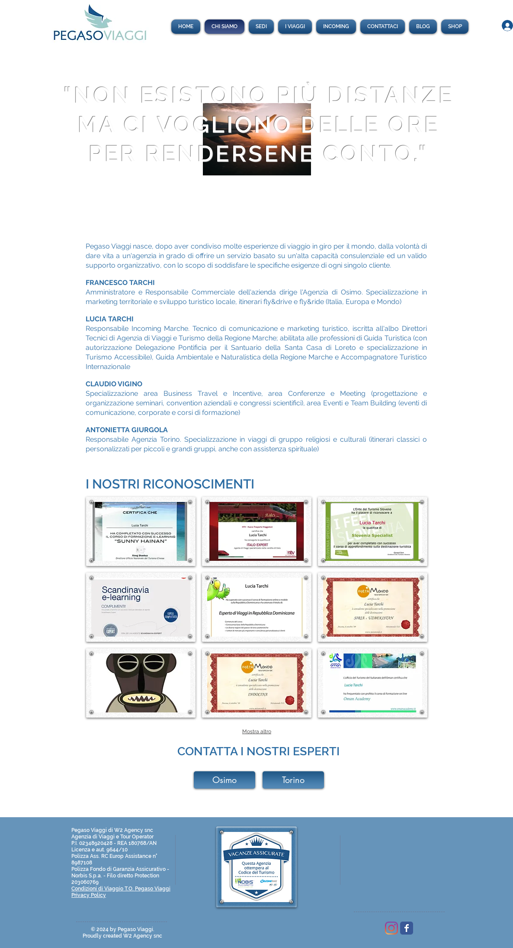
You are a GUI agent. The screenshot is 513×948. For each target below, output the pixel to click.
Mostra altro (256, 731)
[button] (141, 531)
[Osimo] (224, 780)
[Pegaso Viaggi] (391, 928)
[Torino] (293, 780)
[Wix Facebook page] (406, 928)
